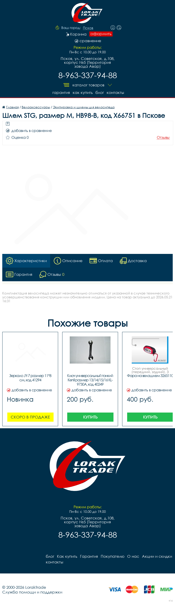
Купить (90, 417)
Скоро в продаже (30, 417)
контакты (115, 92)
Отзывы (163, 137)
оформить (100, 33)
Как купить (83, 92)
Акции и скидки (157, 556)
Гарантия (61, 92)
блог (99, 92)
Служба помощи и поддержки (32, 592)
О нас (133, 556)
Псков (88, 28)
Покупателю (112, 556)
